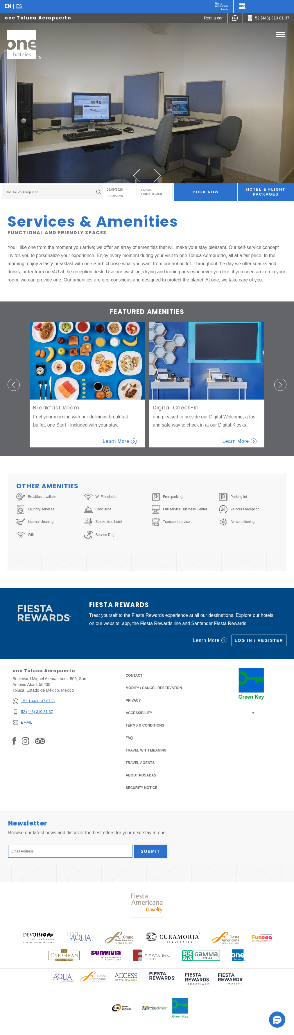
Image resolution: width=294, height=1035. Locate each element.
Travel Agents (140, 763)
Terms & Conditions (145, 724)
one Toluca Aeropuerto (38, 18)
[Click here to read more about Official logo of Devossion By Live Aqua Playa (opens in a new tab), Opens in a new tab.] (38, 938)
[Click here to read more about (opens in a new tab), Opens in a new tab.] (161, 979)
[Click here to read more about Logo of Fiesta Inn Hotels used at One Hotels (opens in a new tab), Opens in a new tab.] (151, 955)
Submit (150, 851)
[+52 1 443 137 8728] (33, 701)
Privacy (133, 700)
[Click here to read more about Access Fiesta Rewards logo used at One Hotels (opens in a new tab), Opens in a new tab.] (126, 976)
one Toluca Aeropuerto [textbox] (22, 192)
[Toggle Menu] (280, 34)
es (19, 6)
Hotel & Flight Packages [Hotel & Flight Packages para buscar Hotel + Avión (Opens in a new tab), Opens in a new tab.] (266, 191)
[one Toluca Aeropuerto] (24, 44)
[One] (242, 6)
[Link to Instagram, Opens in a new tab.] (25, 741)
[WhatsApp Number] (235, 18)
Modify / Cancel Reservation (154, 688)
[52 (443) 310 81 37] (33, 712)
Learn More (120, 441)
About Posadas (141, 775)
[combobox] (52, 192)
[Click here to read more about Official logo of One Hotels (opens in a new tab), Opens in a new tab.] (239, 955)
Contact (134, 675)
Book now (206, 192)
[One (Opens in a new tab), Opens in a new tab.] (221, 6)
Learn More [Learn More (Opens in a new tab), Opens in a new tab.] (210, 640)
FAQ (129, 738)
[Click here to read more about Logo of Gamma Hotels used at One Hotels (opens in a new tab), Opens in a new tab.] (201, 955)
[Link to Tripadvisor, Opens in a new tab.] (40, 741)
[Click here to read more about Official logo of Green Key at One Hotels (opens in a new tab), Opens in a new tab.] (180, 1008)
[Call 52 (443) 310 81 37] (268, 18)
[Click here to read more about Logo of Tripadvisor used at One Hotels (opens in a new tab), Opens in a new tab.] (154, 1008)
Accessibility (139, 713)
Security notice (141, 788)
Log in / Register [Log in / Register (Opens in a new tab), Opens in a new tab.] (259, 640)
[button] (136, 176)
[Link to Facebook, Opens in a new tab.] (14, 741)
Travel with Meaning (146, 750)
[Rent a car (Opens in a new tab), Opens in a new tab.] (213, 18)
